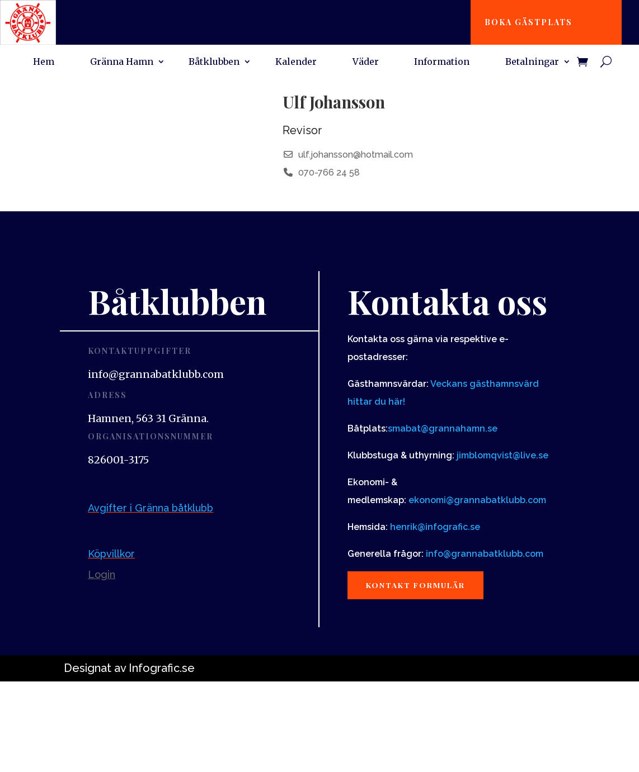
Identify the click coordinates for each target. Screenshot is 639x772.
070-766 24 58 (329, 172)
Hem (43, 62)
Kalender (296, 62)
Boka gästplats (530, 22)
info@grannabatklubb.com (484, 553)
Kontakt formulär (419, 585)
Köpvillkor (111, 554)
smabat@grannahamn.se (442, 428)
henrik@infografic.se (435, 527)
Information (441, 62)
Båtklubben (214, 62)
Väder (366, 62)
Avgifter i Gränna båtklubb (150, 508)
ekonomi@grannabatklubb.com (477, 500)
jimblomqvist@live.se (502, 455)
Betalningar (532, 62)
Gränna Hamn (121, 62)
